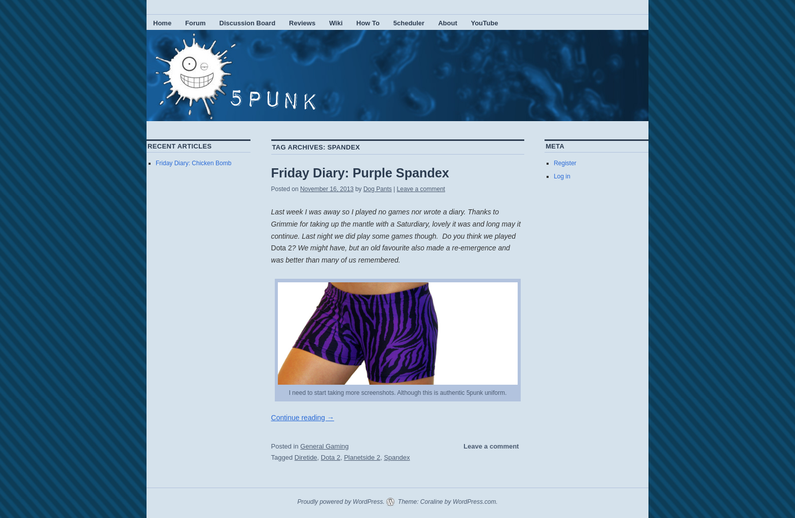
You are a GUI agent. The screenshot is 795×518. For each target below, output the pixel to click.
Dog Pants (378, 189)
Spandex (397, 457)
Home (162, 23)
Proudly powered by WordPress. (340, 501)
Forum (195, 23)
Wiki (336, 23)
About (447, 23)
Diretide (306, 457)
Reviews (302, 23)
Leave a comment (421, 189)
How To (368, 23)
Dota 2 (330, 457)
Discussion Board (248, 23)
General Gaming (324, 446)
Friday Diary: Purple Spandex (360, 173)
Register (565, 163)
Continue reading (303, 418)
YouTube (484, 23)
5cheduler (408, 23)
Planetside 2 (362, 457)
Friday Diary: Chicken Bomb (193, 163)
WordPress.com (474, 501)
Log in (562, 176)
